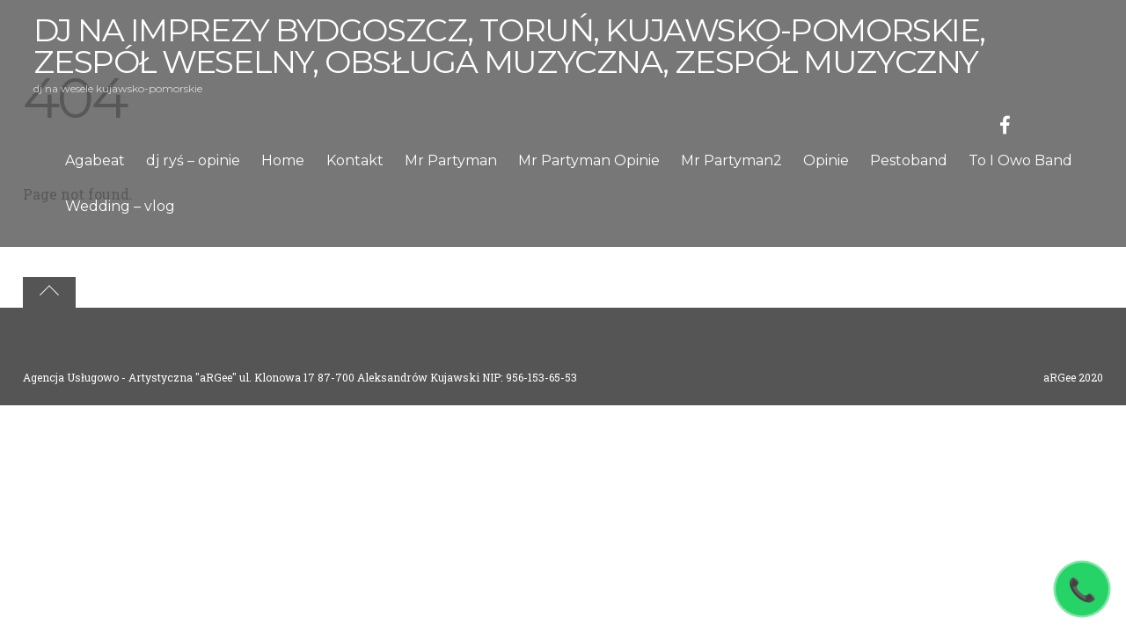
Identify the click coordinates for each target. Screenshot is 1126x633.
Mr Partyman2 (731, 160)
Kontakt (355, 160)
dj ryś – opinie (193, 160)
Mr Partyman (451, 160)
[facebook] (1005, 122)
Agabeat (95, 160)
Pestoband (908, 160)
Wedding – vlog (120, 206)
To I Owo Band (1020, 160)
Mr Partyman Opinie (589, 160)
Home (282, 160)
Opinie (826, 160)
